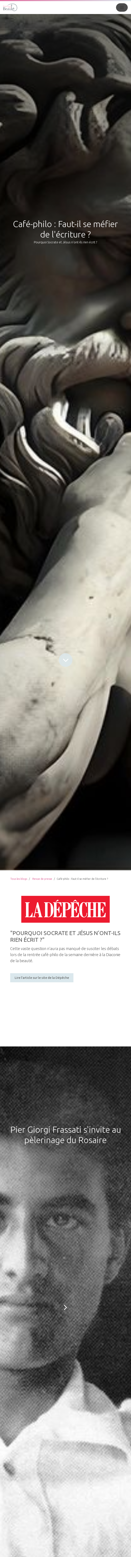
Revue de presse (42, 878)
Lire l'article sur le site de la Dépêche (42, 977)
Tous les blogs (18, 878)
